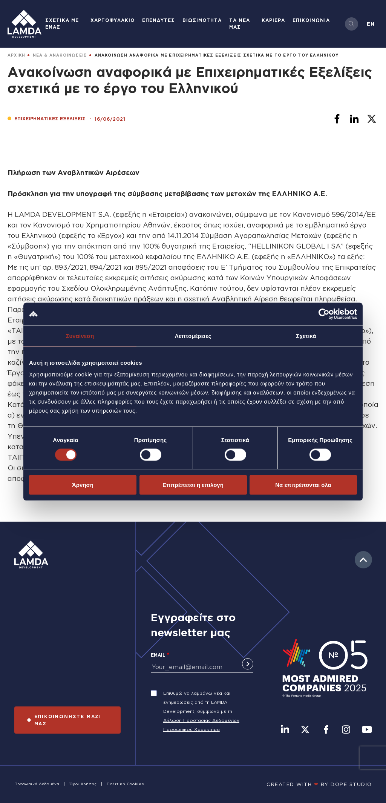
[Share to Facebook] (337, 119)
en (371, 23)
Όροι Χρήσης (83, 784)
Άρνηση (82, 485)
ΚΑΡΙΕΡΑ (273, 20)
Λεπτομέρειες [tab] (193, 335)
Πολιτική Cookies (125, 784)
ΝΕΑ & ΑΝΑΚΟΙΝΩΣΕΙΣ (60, 55)
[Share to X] (371, 119)
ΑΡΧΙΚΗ (16, 55)
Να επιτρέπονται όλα (303, 485)
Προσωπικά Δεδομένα (37, 784)
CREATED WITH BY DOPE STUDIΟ (319, 784)
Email (158, 655)
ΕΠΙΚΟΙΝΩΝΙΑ (311, 20)
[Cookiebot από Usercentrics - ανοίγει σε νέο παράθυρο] (324, 313)
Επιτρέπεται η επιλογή (193, 485)
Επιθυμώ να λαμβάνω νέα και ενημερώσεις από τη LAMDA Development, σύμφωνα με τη (197, 702)
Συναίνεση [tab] (80, 335)
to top (363, 559)
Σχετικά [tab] (306, 335)
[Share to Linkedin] (354, 118)
